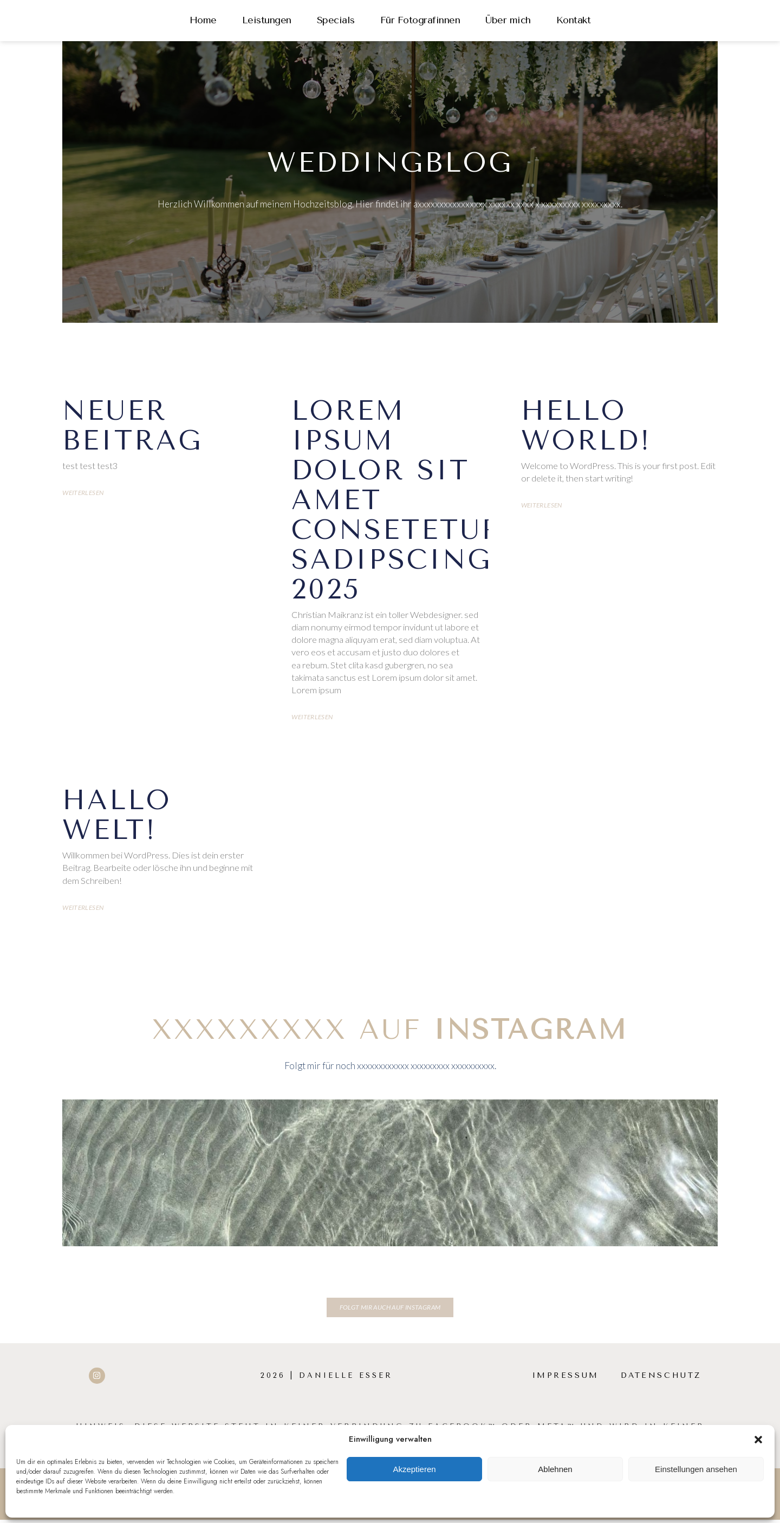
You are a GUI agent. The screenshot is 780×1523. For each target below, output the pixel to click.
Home (203, 20)
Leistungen (266, 20)
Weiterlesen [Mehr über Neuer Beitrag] (82, 493)
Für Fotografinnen (420, 20)
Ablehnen (555, 1469)
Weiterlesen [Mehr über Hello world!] (541, 506)
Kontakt (573, 20)
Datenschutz (659, 1378)
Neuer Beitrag (132, 426)
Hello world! (586, 426)
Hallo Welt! (117, 818)
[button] (758, 1439)
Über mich (508, 20)
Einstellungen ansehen (696, 1469)
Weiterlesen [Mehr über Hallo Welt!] (82, 911)
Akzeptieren (414, 1469)
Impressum (562, 1378)
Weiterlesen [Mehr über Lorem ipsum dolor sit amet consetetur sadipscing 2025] (312, 720)
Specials (336, 20)
